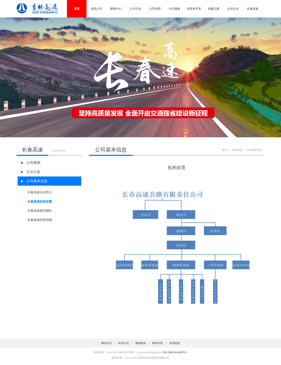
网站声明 (157, 343)
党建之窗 (213, 8)
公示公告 (135, 8)
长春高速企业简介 (39, 192)
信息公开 (96, 8)
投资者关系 (194, 8)
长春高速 (252, 8)
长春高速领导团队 (39, 210)
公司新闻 (33, 162)
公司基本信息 (36, 181)
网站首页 (106, 343)
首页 (77, 8)
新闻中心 (116, 8)
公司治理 (155, 8)
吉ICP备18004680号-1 (175, 352)
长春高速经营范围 (39, 220)
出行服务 (174, 8)
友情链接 (174, 343)
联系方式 (123, 343)
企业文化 (233, 8)
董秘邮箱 (140, 343)
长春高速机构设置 (39, 201)
